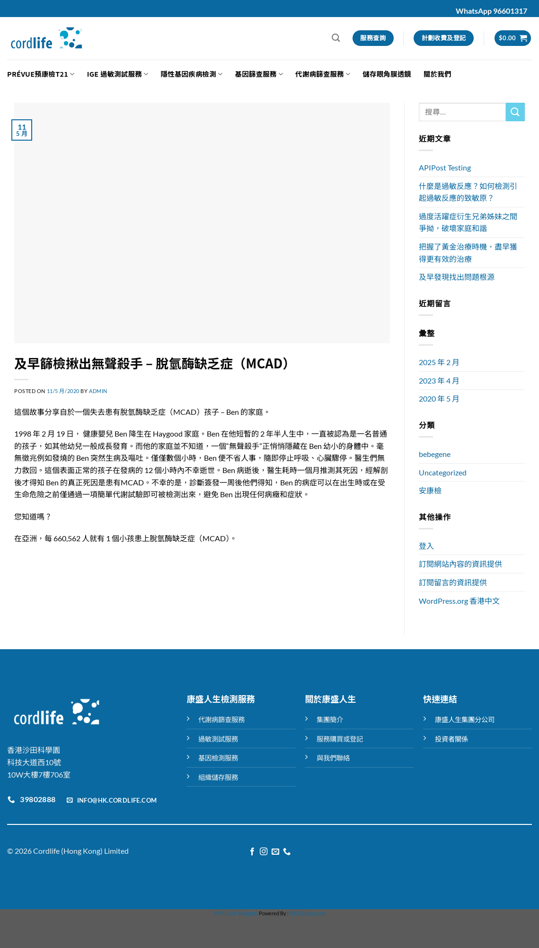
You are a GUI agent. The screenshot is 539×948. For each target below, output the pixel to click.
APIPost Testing (445, 167)
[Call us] (287, 852)
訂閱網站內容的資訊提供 (460, 563)
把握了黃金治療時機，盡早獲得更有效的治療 (468, 252)
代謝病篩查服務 (322, 74)
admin (98, 391)
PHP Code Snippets (235, 913)
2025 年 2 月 (439, 362)
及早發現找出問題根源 (457, 276)
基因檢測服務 (218, 758)
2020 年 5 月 (439, 398)
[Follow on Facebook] (252, 852)
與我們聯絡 (333, 758)
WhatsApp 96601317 (491, 10)
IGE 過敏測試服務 (118, 74)
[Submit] (515, 112)
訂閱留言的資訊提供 (453, 582)
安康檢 (430, 490)
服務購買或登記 (340, 739)
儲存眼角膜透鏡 (386, 74)
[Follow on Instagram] (263, 852)
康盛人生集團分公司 (465, 719)
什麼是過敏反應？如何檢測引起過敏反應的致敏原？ (468, 192)
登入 (426, 545)
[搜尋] (336, 38)
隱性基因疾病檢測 (192, 74)
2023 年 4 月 (439, 380)
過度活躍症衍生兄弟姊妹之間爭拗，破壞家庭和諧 (468, 222)
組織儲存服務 (218, 777)
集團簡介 (330, 719)
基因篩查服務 (259, 74)
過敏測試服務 (218, 739)
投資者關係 (451, 739)
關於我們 (437, 74)
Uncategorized (443, 472)
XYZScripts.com (308, 913)
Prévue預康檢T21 (41, 74)
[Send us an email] (275, 852)
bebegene (435, 453)
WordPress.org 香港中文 (459, 600)
